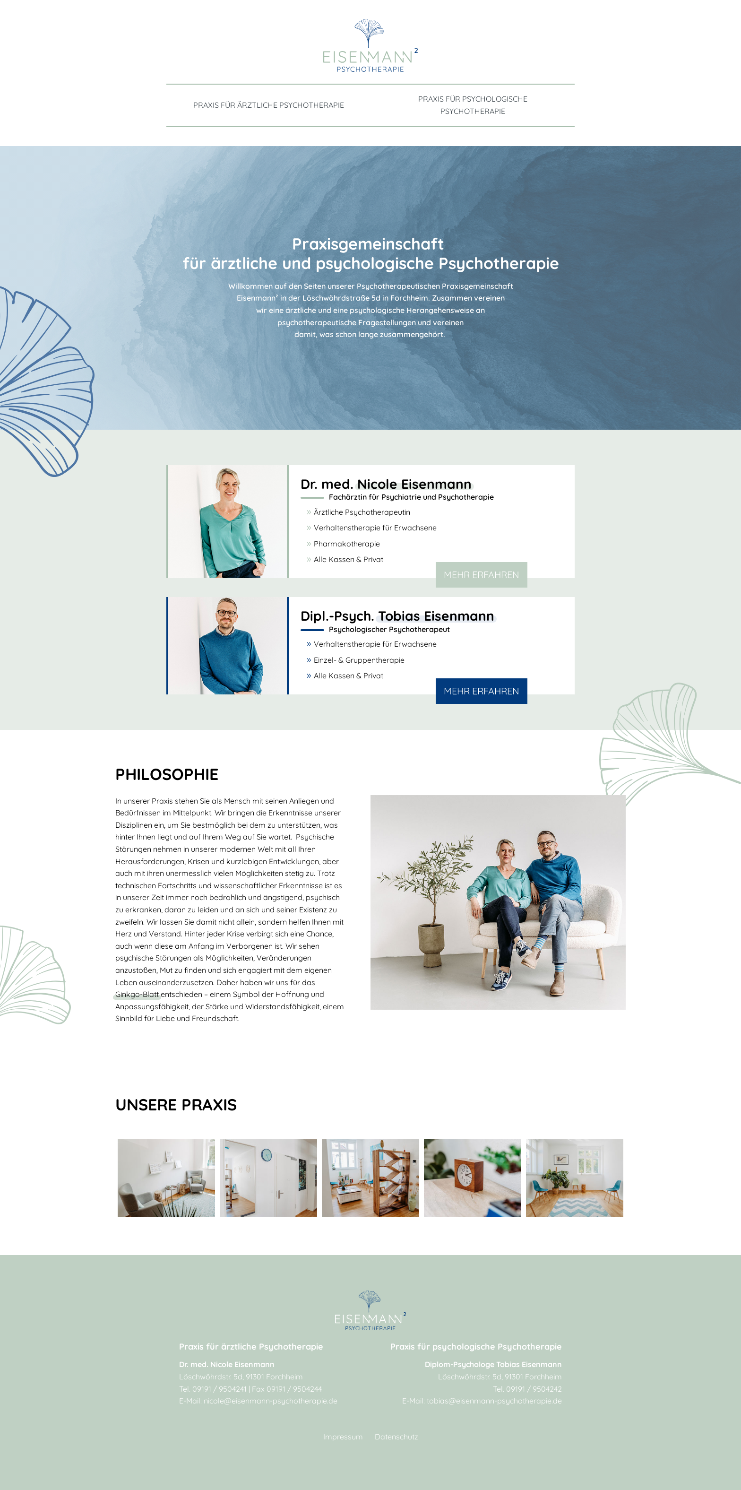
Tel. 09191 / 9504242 (527, 1389)
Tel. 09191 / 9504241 (213, 1389)
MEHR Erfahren (481, 574)
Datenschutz (396, 1436)
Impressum (343, 1436)
